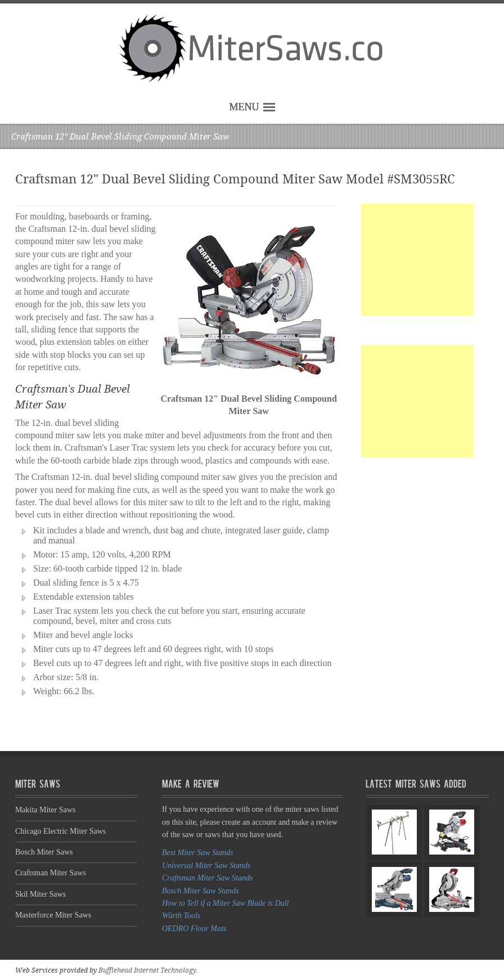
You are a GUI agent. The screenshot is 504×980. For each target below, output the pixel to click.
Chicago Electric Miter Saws (60, 831)
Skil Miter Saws (40, 894)
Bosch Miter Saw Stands (200, 891)
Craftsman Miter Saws (50, 873)
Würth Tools (181, 915)
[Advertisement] (417, 260)
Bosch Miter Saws (44, 852)
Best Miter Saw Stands (197, 852)
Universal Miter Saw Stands (206, 865)
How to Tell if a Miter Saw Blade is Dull (225, 903)
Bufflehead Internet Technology (147, 970)
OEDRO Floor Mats (194, 928)
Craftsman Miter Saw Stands (207, 878)
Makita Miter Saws (45, 810)
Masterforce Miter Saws (53, 915)
